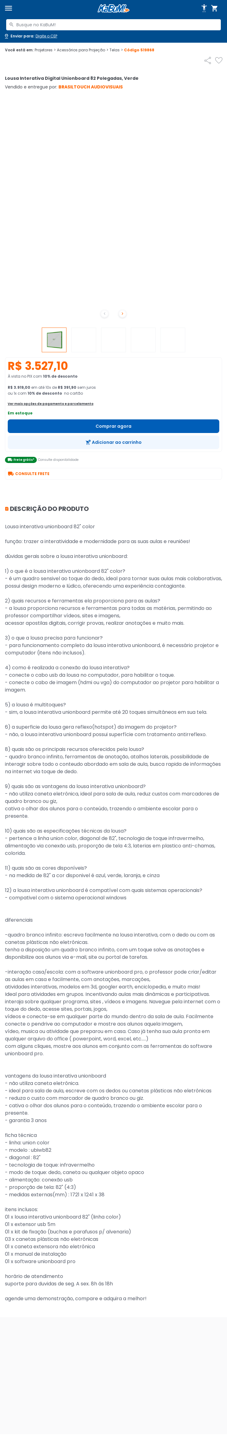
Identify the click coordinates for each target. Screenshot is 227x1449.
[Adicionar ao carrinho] (113, 442)
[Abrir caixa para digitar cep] (30, 36)
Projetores (45, 50)
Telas (116, 50)
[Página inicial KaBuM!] (113, 8)
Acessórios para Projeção (82, 50)
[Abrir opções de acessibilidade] (204, 8)
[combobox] (113, 24)
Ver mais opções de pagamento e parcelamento (50, 403)
